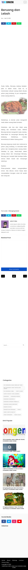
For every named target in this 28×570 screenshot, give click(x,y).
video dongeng (8, 414)
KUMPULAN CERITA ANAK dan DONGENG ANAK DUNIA (14, 566)
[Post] (14, 432)
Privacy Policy (5, 562)
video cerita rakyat (9, 412)
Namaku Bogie (8, 407)
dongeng (6, 396)
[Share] (3, 23)
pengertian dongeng (10, 409)
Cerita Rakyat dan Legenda (11, 393)
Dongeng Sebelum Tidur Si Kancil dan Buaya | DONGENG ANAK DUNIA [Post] (13, 507)
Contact (21, 560)
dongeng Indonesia (9, 399)
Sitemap (14, 560)
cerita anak (19, 391)
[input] (14, 345)
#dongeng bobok (14, 211)
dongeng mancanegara (10, 404)
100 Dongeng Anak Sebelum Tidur (13, 385)
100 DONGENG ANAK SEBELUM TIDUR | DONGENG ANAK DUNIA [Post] (14, 440)
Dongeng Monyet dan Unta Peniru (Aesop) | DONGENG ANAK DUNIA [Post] (13, 488)
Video (19, 409)
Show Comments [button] (14, 269)
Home (3, 560)
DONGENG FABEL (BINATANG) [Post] (11, 451)
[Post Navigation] (14, 276)
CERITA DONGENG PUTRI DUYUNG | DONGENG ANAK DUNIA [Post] (13, 469)
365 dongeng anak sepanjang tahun (12, 388)
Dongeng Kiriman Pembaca (11, 401)
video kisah (17, 414)
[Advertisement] (14, 42)
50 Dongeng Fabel (9, 391)
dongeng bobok (15, 396)
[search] (23, 345)
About (8, 560)
